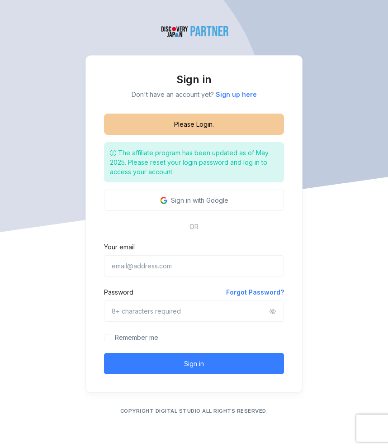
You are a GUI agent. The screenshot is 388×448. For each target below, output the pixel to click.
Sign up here (236, 94)
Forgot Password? (255, 292)
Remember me (136, 337)
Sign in (194, 363)
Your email (119, 247)
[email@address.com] (194, 265)
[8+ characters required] (194, 311)
